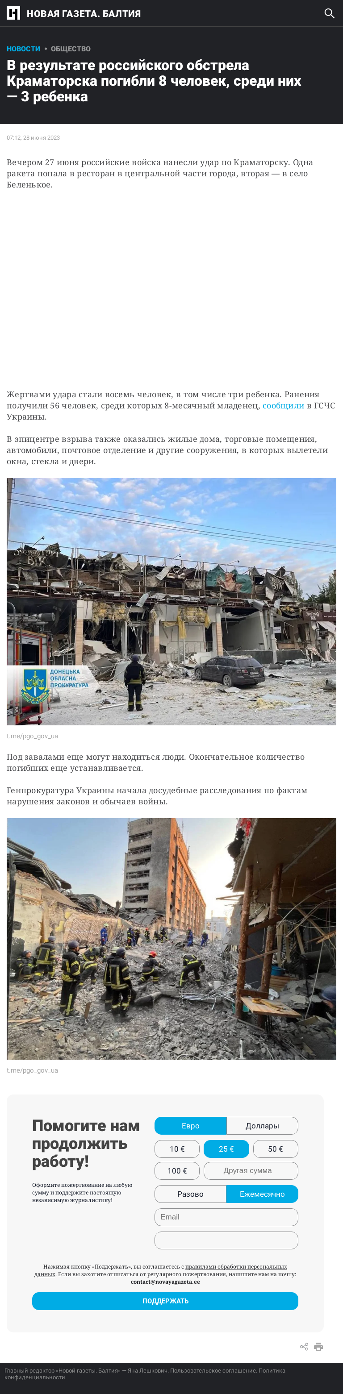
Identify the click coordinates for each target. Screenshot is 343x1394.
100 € (177, 1170)
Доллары (262, 1125)
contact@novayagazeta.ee (165, 1282)
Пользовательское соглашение (213, 1370)
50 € (275, 1148)
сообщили (283, 405)
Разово (190, 1194)
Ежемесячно (262, 1194)
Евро (191, 1125)
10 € (177, 1148)
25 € (226, 1148)
